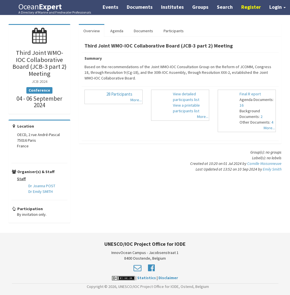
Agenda (116, 30)
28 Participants (119, 94)
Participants (174, 30)
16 (242, 105)
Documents (140, 7)
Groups (200, 7)
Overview (91, 30)
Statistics (146, 277)
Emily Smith (272, 169)
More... (136, 99)
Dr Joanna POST (41, 185)
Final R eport (250, 93)
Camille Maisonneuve (264, 163)
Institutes (172, 7)
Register (251, 7)
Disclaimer (168, 277)
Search (225, 7)
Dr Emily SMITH (40, 191)
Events (110, 7)
